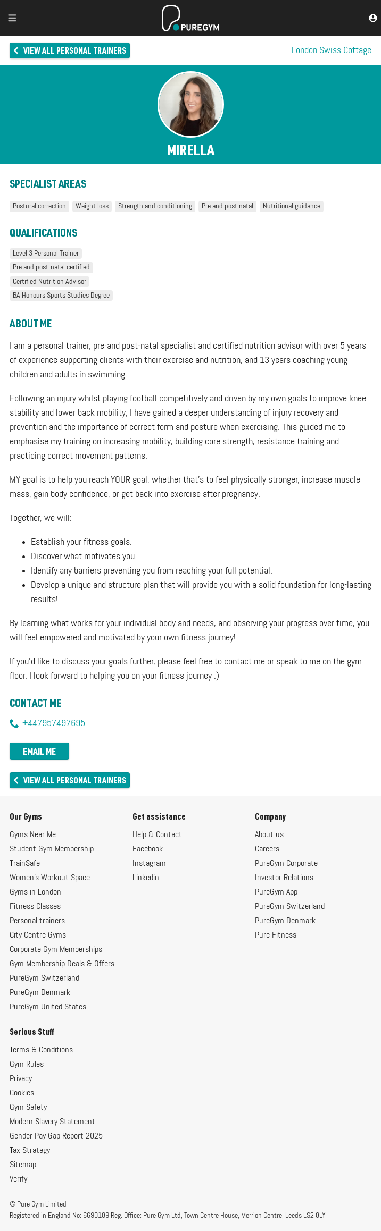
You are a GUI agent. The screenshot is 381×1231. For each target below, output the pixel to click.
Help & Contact (157, 835)
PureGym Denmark (40, 993)
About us (269, 835)
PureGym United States (48, 1007)
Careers (267, 849)
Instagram (149, 863)
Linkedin (145, 878)
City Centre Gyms (38, 935)
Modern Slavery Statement (52, 1122)
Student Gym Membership (52, 849)
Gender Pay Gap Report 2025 (56, 1136)
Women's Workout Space (50, 878)
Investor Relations (284, 878)
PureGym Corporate (286, 863)
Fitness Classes (35, 907)
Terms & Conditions (41, 1050)
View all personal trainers (69, 50)
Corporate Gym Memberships (56, 950)
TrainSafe (25, 863)
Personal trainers (37, 921)
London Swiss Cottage (331, 50)
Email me (39, 751)
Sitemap (23, 1165)
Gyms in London (35, 892)
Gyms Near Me (33, 835)
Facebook (147, 849)
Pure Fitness (275, 935)
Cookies (22, 1093)
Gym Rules (27, 1064)
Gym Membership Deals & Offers (62, 964)
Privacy (21, 1079)
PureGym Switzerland (44, 978)
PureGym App (276, 892)
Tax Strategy (30, 1150)
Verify (18, 1179)
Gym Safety (28, 1107)
